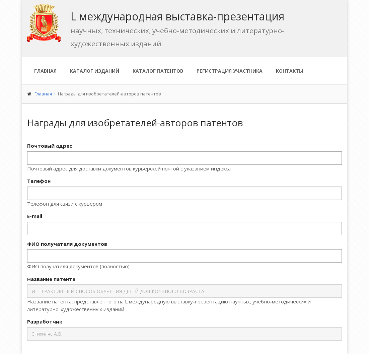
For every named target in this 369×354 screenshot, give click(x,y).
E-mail (34, 216)
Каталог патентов (158, 71)
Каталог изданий (94, 71)
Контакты (289, 71)
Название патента (51, 279)
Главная (45, 71)
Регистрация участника (230, 71)
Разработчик (44, 321)
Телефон (39, 181)
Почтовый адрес (49, 145)
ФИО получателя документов (67, 243)
